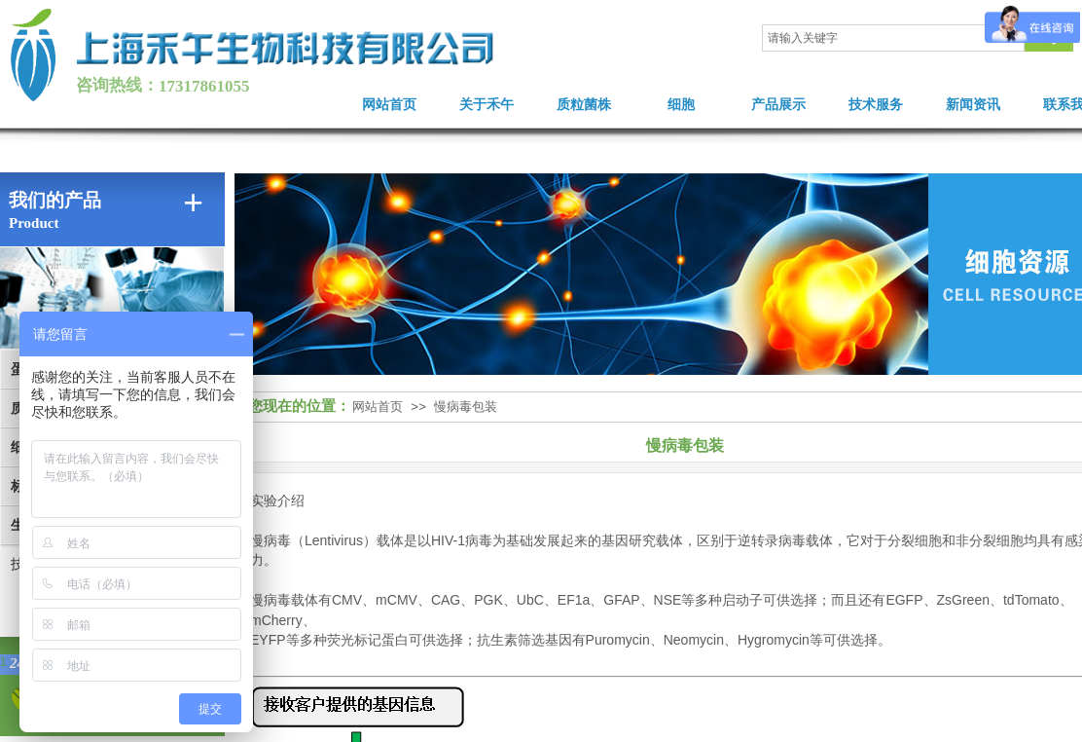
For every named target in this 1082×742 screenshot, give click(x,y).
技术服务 (875, 104)
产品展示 (778, 104)
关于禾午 (486, 104)
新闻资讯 (973, 104)
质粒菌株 (584, 104)
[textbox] (893, 38)
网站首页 (389, 104)
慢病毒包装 (465, 406)
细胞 (681, 104)
